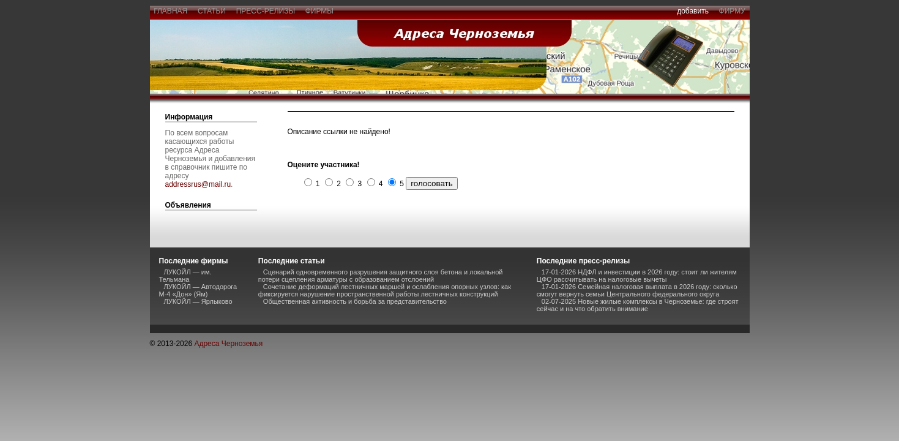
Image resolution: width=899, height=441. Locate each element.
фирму (732, 11)
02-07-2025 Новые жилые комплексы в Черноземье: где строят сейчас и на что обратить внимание (638, 305)
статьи (211, 11)
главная (171, 11)
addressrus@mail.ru (198, 184)
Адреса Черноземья (228, 343)
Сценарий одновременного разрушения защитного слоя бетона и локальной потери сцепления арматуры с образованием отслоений (380, 275)
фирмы (319, 11)
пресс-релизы (265, 11)
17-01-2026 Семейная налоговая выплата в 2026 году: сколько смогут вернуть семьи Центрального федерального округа (637, 290)
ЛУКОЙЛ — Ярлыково (198, 301)
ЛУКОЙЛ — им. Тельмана (185, 275)
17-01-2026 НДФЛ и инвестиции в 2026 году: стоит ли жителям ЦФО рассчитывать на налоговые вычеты (637, 275)
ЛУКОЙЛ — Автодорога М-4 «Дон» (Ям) (198, 290)
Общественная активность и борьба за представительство (355, 301)
